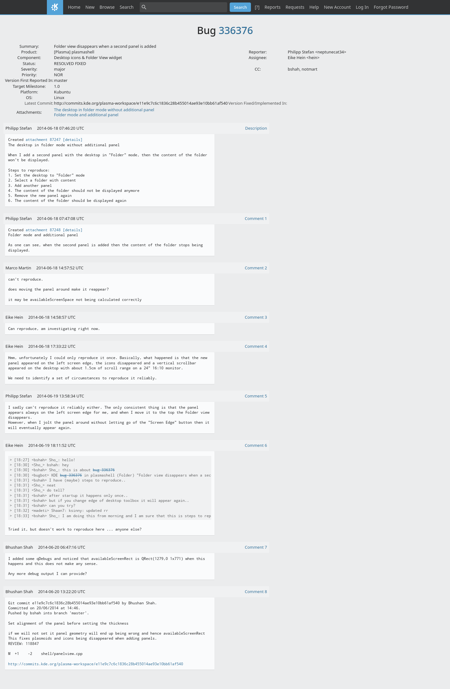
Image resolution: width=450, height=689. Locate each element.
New (89, 7)
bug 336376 (104, 470)
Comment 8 (256, 591)
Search (126, 7)
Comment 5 (256, 396)
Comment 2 (256, 268)
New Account (337, 7)
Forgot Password (391, 7)
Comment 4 (256, 346)
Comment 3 (256, 317)
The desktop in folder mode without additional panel (104, 109)
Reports (272, 7)
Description (256, 128)
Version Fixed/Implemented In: (257, 103)
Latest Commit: (38, 103)
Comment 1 (256, 218)
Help (314, 7)
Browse (107, 7)
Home (74, 7)
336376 (236, 30)
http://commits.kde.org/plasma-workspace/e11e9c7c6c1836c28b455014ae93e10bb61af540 (95, 664)
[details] (72, 139)
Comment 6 (256, 445)
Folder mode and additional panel (86, 114)
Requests (295, 7)
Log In (362, 7)
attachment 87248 (43, 230)
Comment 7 (256, 547)
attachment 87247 (43, 139)
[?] (257, 7)
